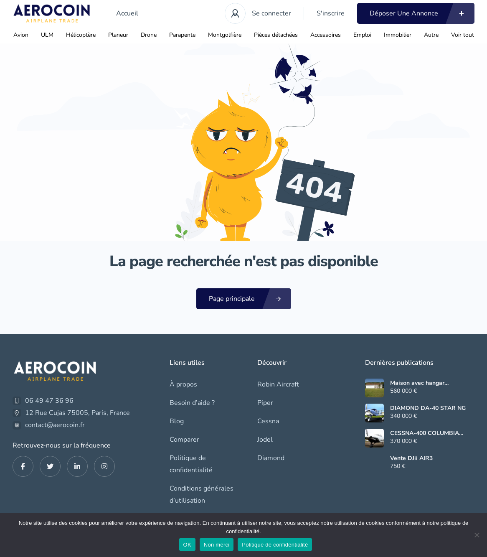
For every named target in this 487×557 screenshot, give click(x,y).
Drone (149, 35)
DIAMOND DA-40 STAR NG (428, 408)
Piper (265, 402)
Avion (20, 35)
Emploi (362, 35)
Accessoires (325, 35)
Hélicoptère (81, 35)
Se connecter (271, 13)
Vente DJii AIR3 (411, 458)
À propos (183, 384)
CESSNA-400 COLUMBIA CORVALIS (424, 433)
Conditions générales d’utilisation (201, 494)
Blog (177, 421)
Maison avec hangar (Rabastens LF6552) (417, 383)
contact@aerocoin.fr (55, 425)
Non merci (217, 545)
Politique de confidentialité (191, 464)
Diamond (270, 458)
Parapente (182, 35)
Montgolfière (224, 35)
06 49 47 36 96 (49, 400)
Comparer (184, 439)
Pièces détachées (276, 35)
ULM (47, 35)
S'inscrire (331, 13)
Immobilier (397, 35)
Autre (431, 35)
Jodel (265, 439)
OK (187, 545)
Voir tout (462, 35)
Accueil (127, 13)
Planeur (118, 35)
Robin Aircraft (278, 384)
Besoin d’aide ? (192, 402)
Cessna (268, 421)
